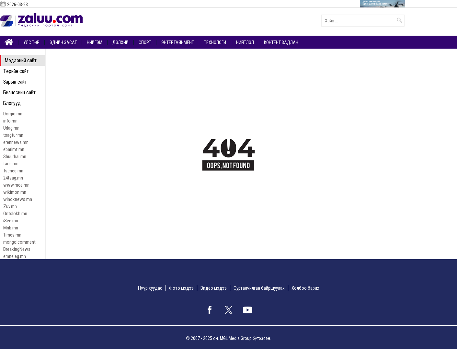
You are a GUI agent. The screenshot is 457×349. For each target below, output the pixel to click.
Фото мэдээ (181, 288)
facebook (209, 310)
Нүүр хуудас (150, 288)
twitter (228, 310)
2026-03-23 (17, 4)
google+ (248, 310)
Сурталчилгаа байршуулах (259, 288)
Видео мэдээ (213, 288)
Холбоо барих (305, 288)
